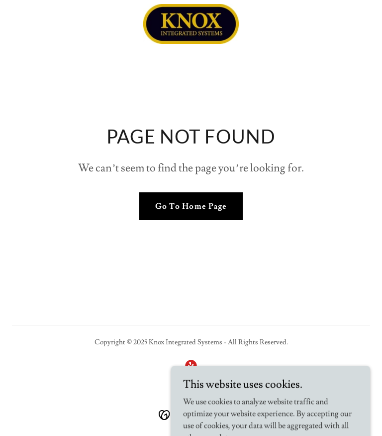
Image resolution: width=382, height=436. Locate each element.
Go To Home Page (190, 206)
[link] (191, 24)
